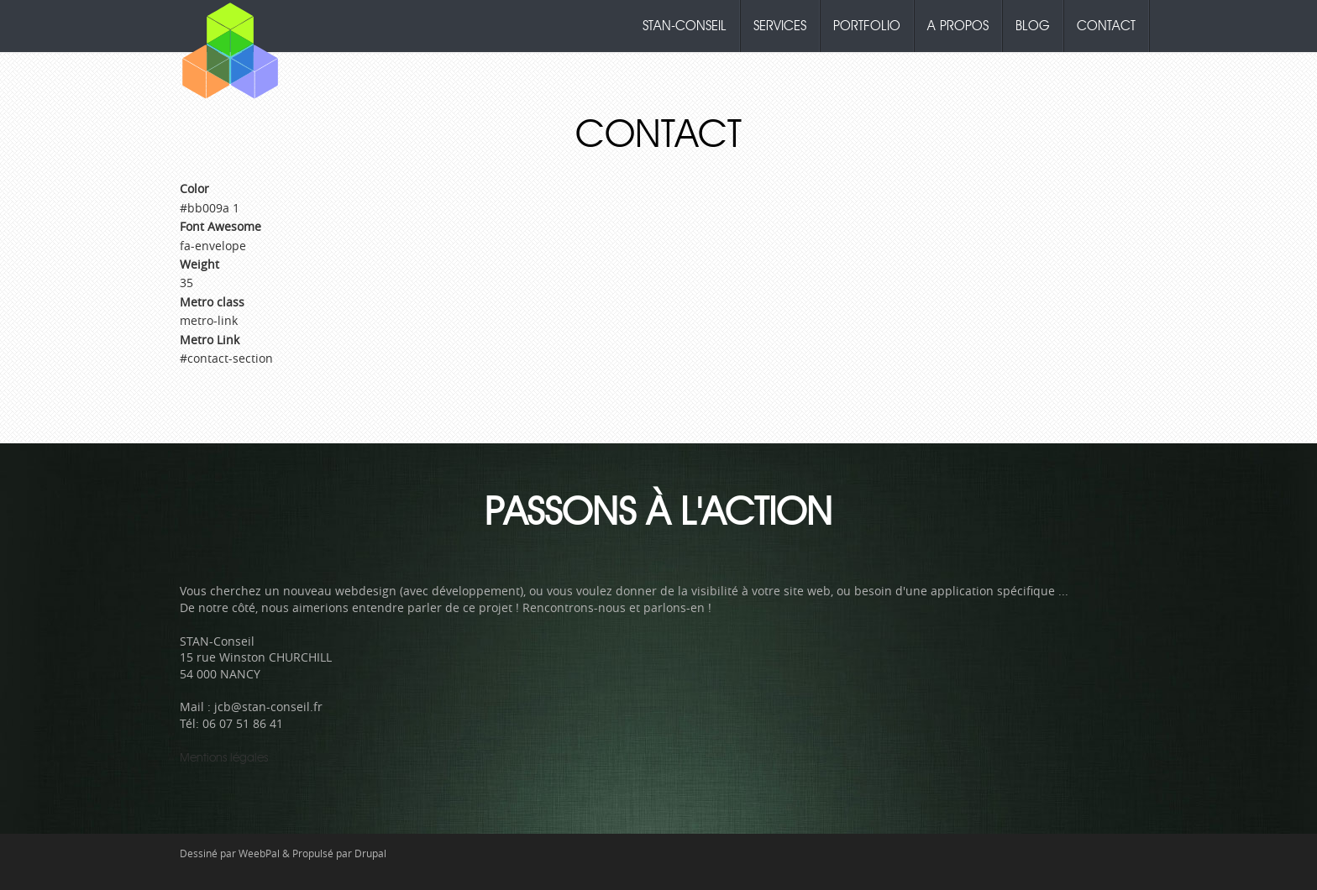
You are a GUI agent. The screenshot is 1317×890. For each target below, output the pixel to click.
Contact (1106, 26)
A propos (958, 26)
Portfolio (866, 26)
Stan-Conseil (685, 26)
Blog (1032, 26)
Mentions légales (224, 758)
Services (779, 26)
